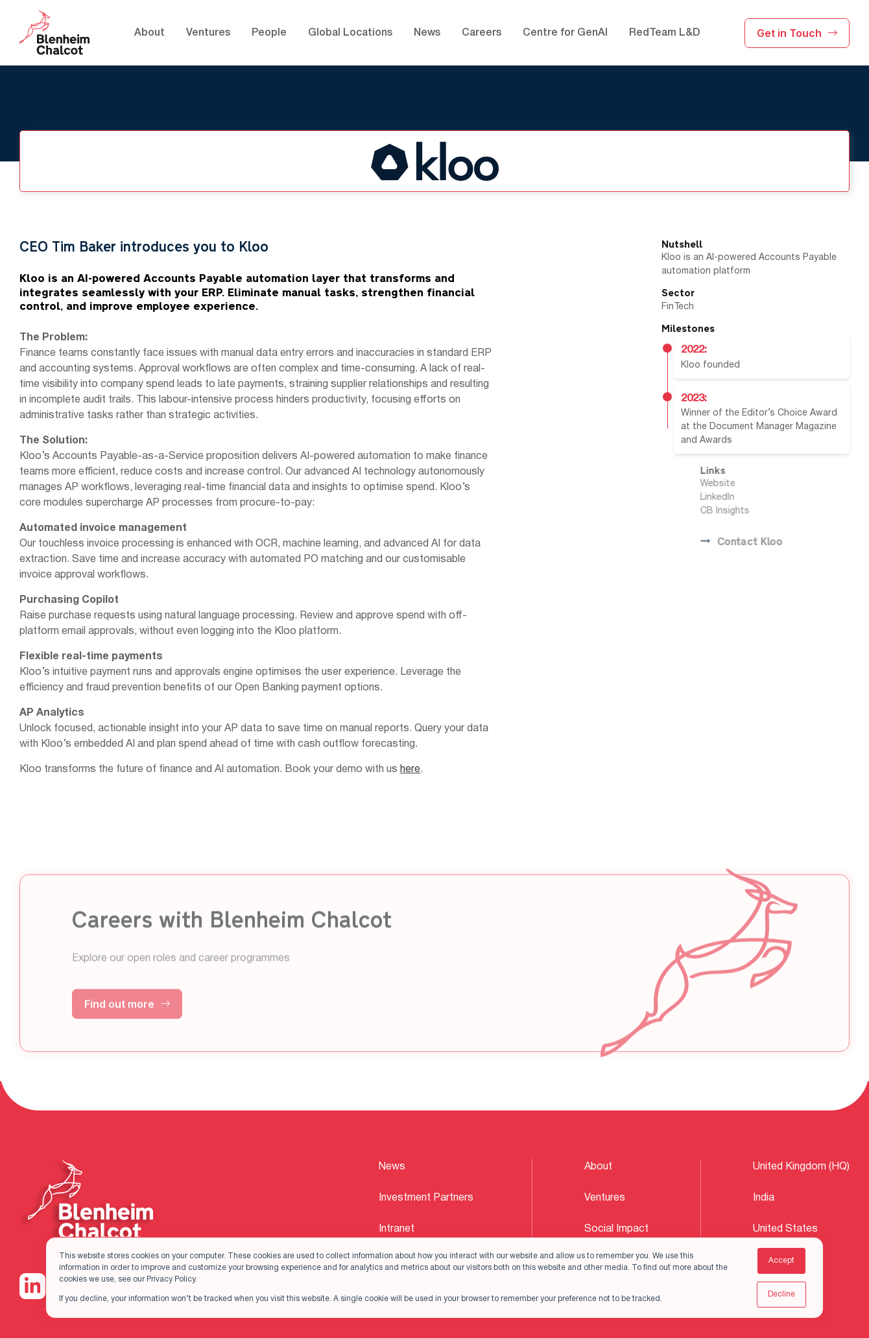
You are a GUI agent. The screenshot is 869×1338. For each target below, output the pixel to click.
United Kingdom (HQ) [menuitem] (801, 1166)
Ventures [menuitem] (208, 33)
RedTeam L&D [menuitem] (664, 33)
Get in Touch (797, 33)
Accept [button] (781, 1260)
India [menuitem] (763, 1198)
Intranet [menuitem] (396, 1229)
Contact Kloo (759, 542)
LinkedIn (735, 497)
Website (735, 484)
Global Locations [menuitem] (350, 33)
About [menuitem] (149, 33)
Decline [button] (781, 1294)
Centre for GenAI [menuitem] (565, 33)
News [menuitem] (427, 33)
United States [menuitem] (785, 1229)
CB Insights (742, 511)
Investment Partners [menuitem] (426, 1198)
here (410, 770)
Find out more (127, 1021)
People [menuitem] (269, 33)
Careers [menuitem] (481, 33)
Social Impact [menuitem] (616, 1229)
